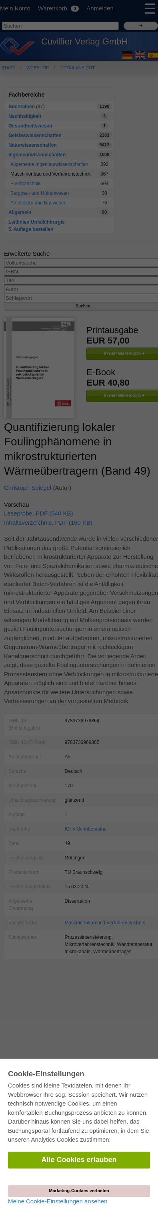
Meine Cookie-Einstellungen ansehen (58, 1201)
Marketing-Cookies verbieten (79, 1190)
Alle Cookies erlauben (78, 1160)
